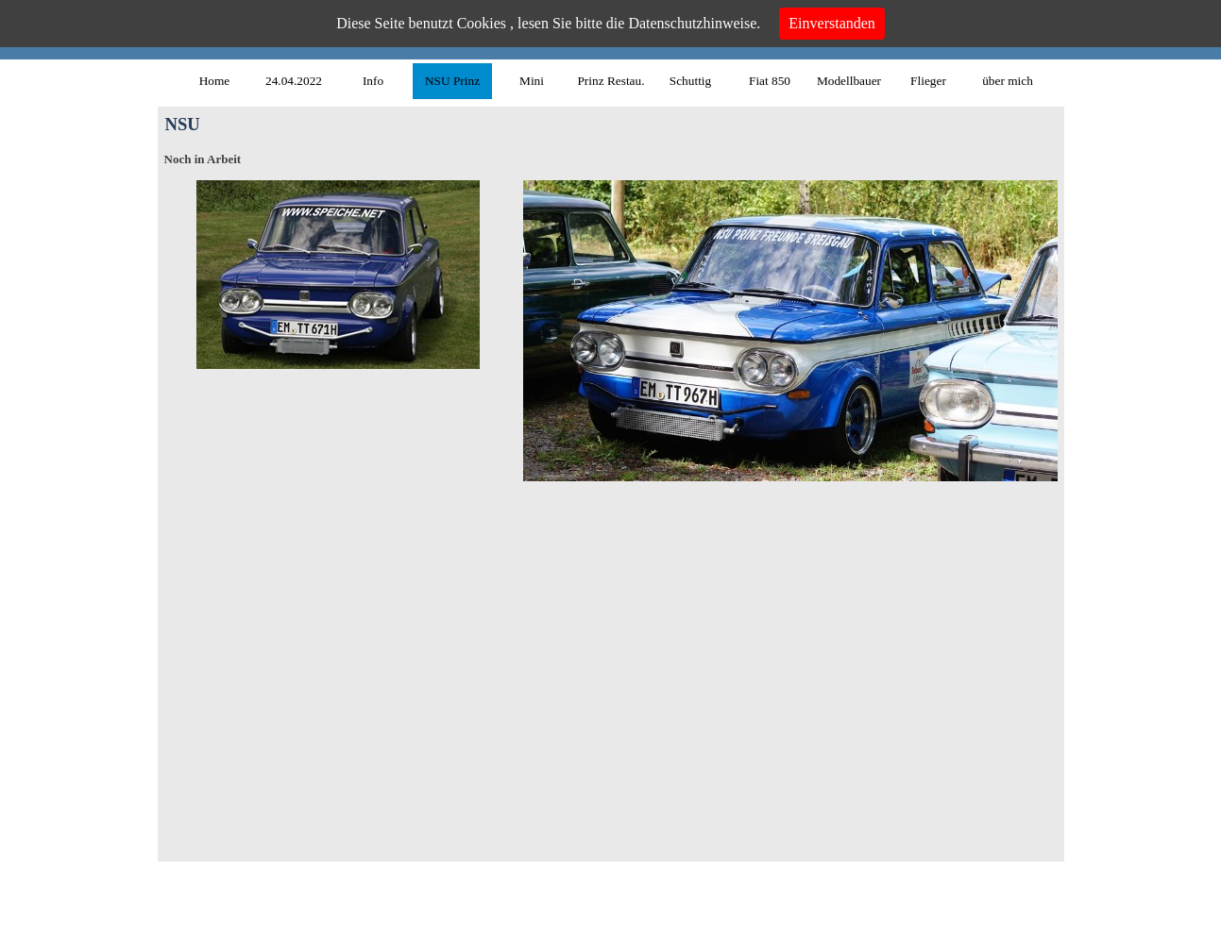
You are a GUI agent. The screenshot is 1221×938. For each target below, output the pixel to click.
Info (373, 81)
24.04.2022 (293, 81)
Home (214, 81)
